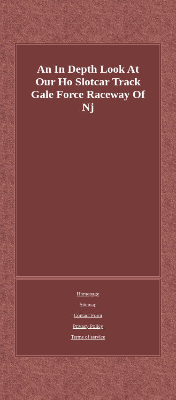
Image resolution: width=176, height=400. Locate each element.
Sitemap (87, 304)
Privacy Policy (88, 326)
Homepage (88, 293)
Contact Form (88, 315)
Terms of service (88, 337)
